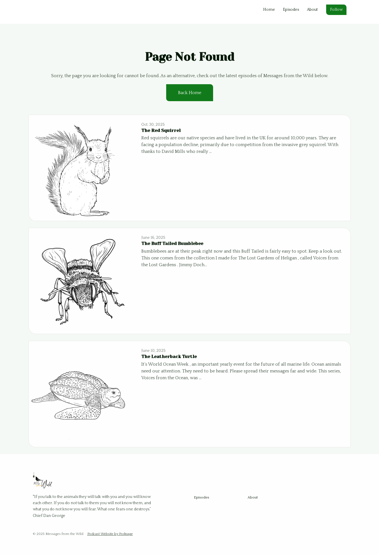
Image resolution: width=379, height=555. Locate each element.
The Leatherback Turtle (169, 356)
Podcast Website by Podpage (110, 534)
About (312, 9)
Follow (336, 9)
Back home (189, 92)
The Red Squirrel (161, 130)
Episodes (291, 9)
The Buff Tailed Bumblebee (172, 243)
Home (269, 9)
